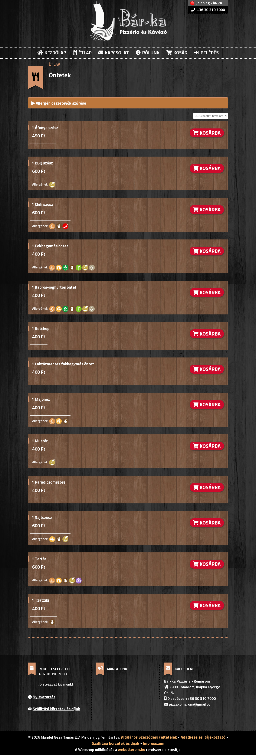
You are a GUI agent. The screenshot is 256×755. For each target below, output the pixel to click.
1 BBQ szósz (42, 163)
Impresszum (153, 743)
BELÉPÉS (206, 52)
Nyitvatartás (44, 697)
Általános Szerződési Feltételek (149, 737)
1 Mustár (40, 441)
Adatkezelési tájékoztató (203, 737)
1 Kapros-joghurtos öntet (54, 287)
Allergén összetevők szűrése (58, 103)
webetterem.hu (131, 749)
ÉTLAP (82, 52)
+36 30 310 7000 (208, 10)
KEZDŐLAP (51, 52)
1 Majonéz (41, 399)
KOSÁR (176, 52)
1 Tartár (39, 559)
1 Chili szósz (42, 204)
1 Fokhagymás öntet (50, 246)
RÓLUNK (148, 52)
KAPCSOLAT (113, 52)
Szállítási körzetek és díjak (56, 709)
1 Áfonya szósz (45, 127)
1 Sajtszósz (42, 517)
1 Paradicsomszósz (49, 482)
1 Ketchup (40, 328)
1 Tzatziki (40, 600)
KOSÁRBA (207, 133)
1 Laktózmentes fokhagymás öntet (63, 364)
